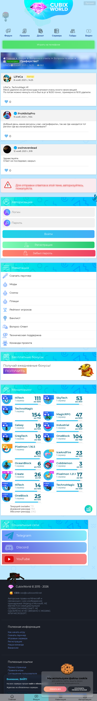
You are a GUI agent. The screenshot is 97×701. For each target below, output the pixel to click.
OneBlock (63, 435)
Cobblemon (64, 463)
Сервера (56, 34)
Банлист (11, 318)
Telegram (18, 535)
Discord (16, 547)
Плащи (11, 301)
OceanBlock (23, 463)
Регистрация (38, 245)
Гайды (71, 34)
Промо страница (17, 667)
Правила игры (15, 670)
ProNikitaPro (24, 113)
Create (19, 474)
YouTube (17, 559)
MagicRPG (63, 414)
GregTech (21, 435)
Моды (10, 284)
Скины (10, 292)
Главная (9, 58)
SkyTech (61, 397)
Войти (48, 234)
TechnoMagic (24, 408)
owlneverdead (25, 147)
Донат (39, 34)
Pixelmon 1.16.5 (25, 446)
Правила (24, 34)
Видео (87, 34)
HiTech (19, 397)
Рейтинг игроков (17, 309)
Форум (7, 34)
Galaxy (19, 425)
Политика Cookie (79, 694)
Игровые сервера (17, 638)
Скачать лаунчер (17, 275)
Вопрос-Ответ (15, 326)
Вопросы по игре (64, 58)
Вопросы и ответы (40, 58)
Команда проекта (17, 343)
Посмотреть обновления (17, 693)
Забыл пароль (37, 253)
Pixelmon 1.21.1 (66, 474)
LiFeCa (18, 76)
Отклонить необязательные (79, 689)
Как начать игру (16, 632)
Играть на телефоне (48, 44)
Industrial (62, 425)
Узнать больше (64, 694)
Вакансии (13, 648)
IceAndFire (63, 452)
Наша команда (16, 644)
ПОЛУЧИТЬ (15, 371)
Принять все (55, 689)
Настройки (52, 694)
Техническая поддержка (22, 335)
